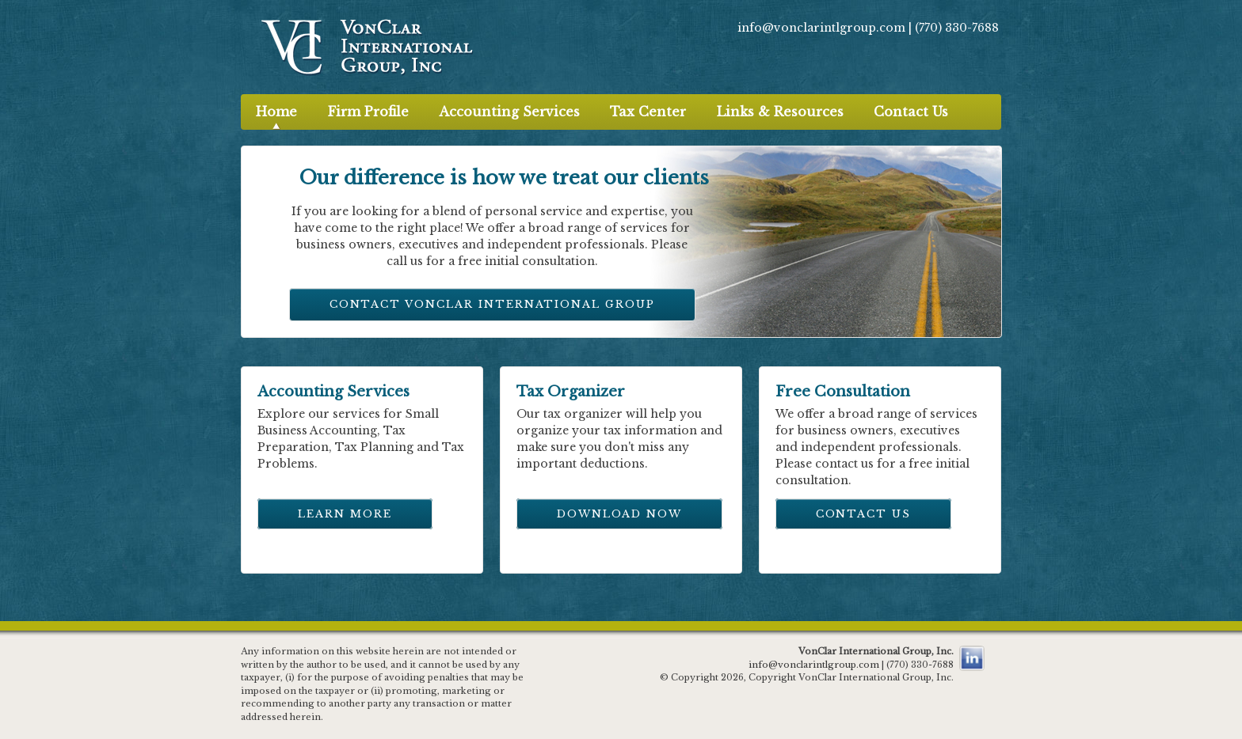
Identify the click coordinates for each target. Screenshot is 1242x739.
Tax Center (648, 111)
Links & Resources (780, 111)
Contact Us (911, 111)
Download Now (619, 514)
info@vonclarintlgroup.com (823, 28)
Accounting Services (509, 111)
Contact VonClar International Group (492, 304)
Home (276, 111)
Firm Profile (368, 111)
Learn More (345, 514)
